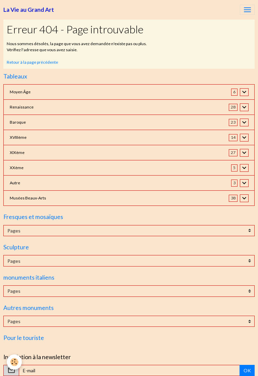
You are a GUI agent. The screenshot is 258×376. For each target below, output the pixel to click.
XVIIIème (18, 137)
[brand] (28, 9)
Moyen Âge (20, 91)
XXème (17, 167)
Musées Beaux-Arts (28, 197)
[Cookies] (14, 362)
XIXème (17, 152)
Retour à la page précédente (32, 62)
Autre (15, 182)
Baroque (18, 122)
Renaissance (22, 106)
